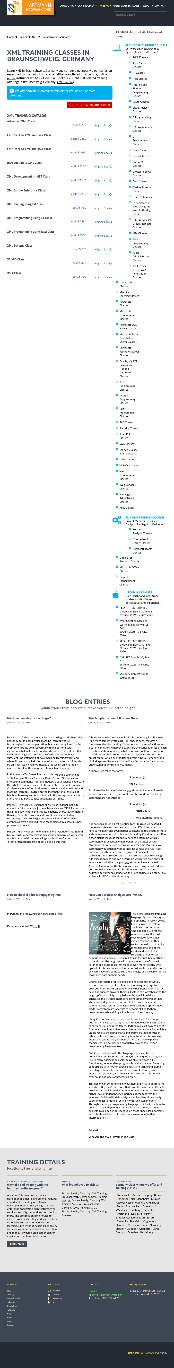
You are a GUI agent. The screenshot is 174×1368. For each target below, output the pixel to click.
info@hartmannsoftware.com (106, 1294)
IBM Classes (140, 233)
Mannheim (142, 1198)
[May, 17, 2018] (14, 722)
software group (143, 1353)
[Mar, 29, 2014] (14, 899)
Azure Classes (141, 101)
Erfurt (150, 1217)
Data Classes (140, 181)
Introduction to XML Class (24, 162)
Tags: (28, 722)
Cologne (131, 1228)
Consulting (67, 5)
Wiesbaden (122, 1210)
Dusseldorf (149, 1206)
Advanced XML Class (21, 121)
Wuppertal (144, 1228)
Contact (160, 5)
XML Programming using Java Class (31, 232)
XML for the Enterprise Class (26, 190)
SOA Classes (126, 443)
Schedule (11, 1302)
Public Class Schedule (126, 5)
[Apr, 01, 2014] (95, 899)
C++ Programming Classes (140, 140)
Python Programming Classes (127, 399)
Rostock (120, 1202)
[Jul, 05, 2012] (95, 722)
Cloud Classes (141, 155)
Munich (155, 1198)
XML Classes (127, 507)
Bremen (158, 1195)
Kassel (144, 1224)
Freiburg (136, 1210)
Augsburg (153, 1202)
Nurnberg (155, 1224)
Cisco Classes (141, 150)
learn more (17, 1244)
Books (10, 1325)
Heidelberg (146, 1232)
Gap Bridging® (13, 1298)
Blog (9, 1313)
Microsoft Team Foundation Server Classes (128, 338)
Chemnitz (122, 1221)
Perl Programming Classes (127, 385)
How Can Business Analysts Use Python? (115, 895)
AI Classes (139, 72)
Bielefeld (135, 1221)
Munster (137, 1195)
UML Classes (127, 459)
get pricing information (89, 104)
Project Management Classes (127, 580)
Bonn (156, 1228)
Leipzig (148, 1195)
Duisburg (136, 1213)
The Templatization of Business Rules (113, 718)
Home (10, 36)
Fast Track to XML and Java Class (29, 135)
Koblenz (140, 1202)
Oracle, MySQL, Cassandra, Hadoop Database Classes (128, 368)
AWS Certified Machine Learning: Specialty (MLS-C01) (134, 624)
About (147, 5)
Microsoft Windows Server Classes (129, 351)
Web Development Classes (127, 475)
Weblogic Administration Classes (128, 498)
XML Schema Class (19, 245)
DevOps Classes (142, 196)
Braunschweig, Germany (55, 36)
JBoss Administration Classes (141, 256)
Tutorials (11, 1310)
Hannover (122, 1198)
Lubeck (120, 1228)
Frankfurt (139, 1217)
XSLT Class (14, 273)
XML (34, 36)
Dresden (133, 1232)
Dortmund (123, 1213)
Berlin (120, 1206)
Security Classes (129, 428)
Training (103, 5)
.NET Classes (140, 57)
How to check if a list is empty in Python (34, 895)
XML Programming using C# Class (29, 218)
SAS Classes (126, 422)
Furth (147, 1213)
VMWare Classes (129, 465)
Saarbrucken (133, 1206)
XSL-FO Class (15, 259)
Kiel (132, 1198)
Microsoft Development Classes (127, 315)
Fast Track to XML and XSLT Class (29, 149)
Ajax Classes (140, 78)
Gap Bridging (85, 5)
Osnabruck (123, 1195)
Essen (130, 1202)
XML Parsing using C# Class (25, 204)
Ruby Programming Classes (127, 412)
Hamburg (121, 1224)
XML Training (65, 82)
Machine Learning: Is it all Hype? (29, 718)
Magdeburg (149, 1221)
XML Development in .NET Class (28, 176)
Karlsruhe (148, 1210)
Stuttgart (121, 1232)
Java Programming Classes (140, 243)
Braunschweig (124, 1217)
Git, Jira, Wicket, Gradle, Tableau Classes (142, 223)
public (11, 78)
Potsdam (133, 1224)
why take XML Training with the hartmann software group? (27, 1186)
